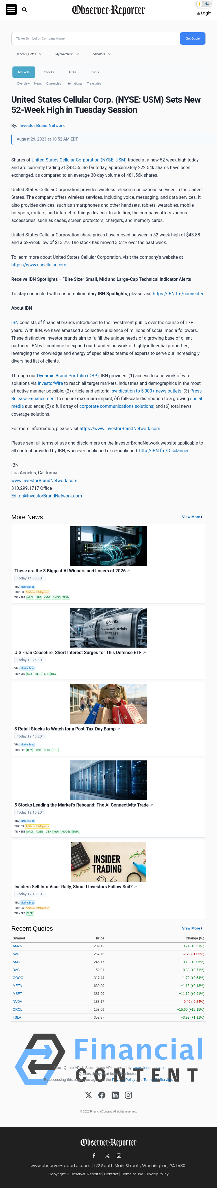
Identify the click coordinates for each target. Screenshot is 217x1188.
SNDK (56, 597)
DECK (47, 750)
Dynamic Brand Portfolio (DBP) (68, 375)
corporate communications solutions (116, 406)
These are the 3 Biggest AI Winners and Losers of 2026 (72, 570)
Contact (111, 1174)
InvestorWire (50, 383)
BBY (29, 750)
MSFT (17, 994)
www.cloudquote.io (148, 1068)
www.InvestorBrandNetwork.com (44, 480)
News (38, 83)
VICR (30, 913)
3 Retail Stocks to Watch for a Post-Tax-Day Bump (67, 729)
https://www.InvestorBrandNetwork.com (120, 428)
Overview (23, 83)
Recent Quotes (26, 54)
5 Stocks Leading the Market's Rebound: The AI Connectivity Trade (83, 805)
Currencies (53, 83)
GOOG (18, 978)
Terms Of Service (158, 1079)
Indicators (98, 54)
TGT (55, 750)
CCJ (29, 673)
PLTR (46, 673)
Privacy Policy (123, 1079)
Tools (95, 72)
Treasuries (94, 83)
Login (206, 13)
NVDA (47, 597)
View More (191, 517)
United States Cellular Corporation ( (67, 160)
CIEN (48, 831)
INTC (76, 831)
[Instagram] (128, 1095)
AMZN (39, 831)
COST (38, 750)
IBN (15, 322)
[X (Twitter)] (88, 1095)
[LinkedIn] (115, 1095)
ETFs (72, 72)
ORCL (17, 1010)
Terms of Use (132, 1174)
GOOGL (66, 831)
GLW (56, 831)
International (74, 83)
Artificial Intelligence (37, 592)
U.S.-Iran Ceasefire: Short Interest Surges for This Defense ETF (80, 652)
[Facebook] (102, 1095)
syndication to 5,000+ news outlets (146, 391)
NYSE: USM (113, 160)
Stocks (49, 72)
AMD (16, 962)
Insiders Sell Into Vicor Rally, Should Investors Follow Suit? (75, 886)
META (17, 986)
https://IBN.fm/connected (179, 293)
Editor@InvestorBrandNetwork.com (46, 496)
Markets (24, 72)
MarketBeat (27, 586)
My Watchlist (64, 54)
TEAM (65, 597)
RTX (53, 673)
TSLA (17, 1017)
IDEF (37, 673)
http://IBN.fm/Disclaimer (164, 450)
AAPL (17, 954)
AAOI (30, 597)
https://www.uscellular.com (38, 265)
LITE (38, 597)
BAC (16, 970)
